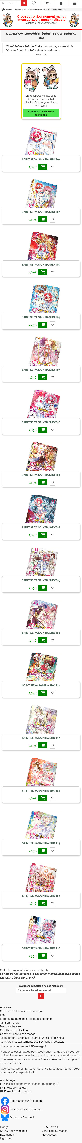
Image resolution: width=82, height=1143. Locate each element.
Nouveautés (49, 1134)
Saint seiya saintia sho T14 (41, 843)
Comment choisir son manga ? (18, 1034)
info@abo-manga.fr (16, 1087)
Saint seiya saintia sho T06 (41, 422)
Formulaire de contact (17, 1091)
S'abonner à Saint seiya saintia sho (41, 113)
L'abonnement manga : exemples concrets (26, 1018)
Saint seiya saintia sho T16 (41, 948)
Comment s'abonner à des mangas (21, 1011)
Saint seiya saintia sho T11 (41, 685)
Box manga (7, 1134)
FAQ (2, 1015)
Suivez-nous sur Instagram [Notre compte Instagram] (21, 1109)
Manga (4, 1127)
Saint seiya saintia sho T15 (41, 895)
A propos (5, 1007)
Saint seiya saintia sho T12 (41, 738)
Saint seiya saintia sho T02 (41, 212)
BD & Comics (50, 1127)
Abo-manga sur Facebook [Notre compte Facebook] (21, 1100)
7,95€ (38, 324)
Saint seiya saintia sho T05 (41, 369)
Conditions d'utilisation (14, 1030)
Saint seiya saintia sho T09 (41, 580)
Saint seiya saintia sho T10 (41, 632)
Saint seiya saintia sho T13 (41, 790)
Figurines (5, 1138)
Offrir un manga (9, 1022)
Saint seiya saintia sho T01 (41, 159)
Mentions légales (10, 1026)
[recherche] (10, 3)
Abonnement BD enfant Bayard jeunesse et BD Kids (32, 1037)
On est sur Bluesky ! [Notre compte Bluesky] (17, 1117)
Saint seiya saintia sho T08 (41, 527)
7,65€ (38, 167)
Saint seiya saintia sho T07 (41, 475)
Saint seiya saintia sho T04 (41, 317)
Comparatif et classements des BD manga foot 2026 (32, 1041)
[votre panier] (48, 3)
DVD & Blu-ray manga (13, 1130)
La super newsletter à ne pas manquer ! (41, 992)
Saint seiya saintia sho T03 (41, 264)
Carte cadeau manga (55, 1130)
